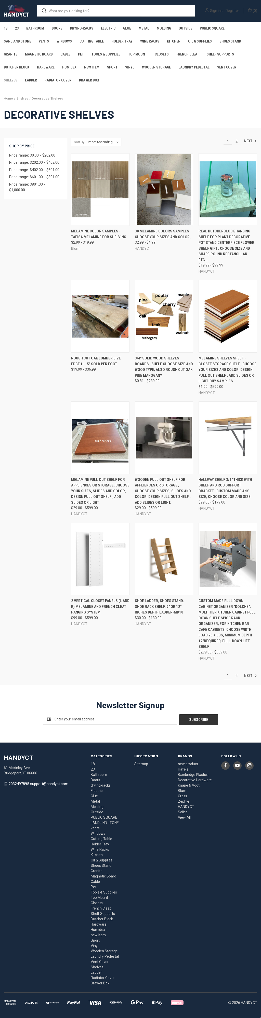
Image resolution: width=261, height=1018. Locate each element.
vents (44, 41)
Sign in (215, 11)
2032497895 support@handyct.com (38, 783)
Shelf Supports (220, 54)
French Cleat (187, 54)
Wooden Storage (156, 67)
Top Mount (137, 54)
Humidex (69, 67)
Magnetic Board (39, 54)
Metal (144, 28)
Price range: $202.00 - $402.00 (34, 162)
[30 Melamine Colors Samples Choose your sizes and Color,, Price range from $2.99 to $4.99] (164, 189)
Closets (162, 54)
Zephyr (183, 801)
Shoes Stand (230, 41)
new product (188, 763)
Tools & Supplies (106, 54)
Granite (10, 54)
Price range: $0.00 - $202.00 (32, 155)
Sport (112, 67)
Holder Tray (122, 41)
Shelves (10, 80)
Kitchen (173, 41)
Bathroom (35, 28)
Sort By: (79, 142)
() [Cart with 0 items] (252, 10)
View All (184, 817)
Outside (185, 28)
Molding (164, 28)
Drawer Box (89, 80)
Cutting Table (92, 41)
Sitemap (141, 763)
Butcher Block (16, 67)
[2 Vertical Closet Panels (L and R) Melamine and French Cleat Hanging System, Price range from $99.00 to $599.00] (100, 559)
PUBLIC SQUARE (212, 28)
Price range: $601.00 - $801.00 (34, 177)
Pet (81, 54)
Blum (182, 790)
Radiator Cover (58, 80)
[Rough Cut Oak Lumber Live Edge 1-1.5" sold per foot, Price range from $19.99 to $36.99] (100, 316)
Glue (127, 28)
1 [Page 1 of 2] (228, 141)
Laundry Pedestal (194, 67)
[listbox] (104, 142)
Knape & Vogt (189, 785)
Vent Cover (226, 67)
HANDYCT (186, 806)
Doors (57, 28)
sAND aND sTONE (17, 41)
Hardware (46, 67)
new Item (91, 67)
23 (17, 28)
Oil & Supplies (200, 41)
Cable (65, 54)
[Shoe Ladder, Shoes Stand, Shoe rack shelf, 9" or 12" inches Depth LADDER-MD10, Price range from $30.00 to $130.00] (164, 559)
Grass (182, 795)
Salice (183, 812)
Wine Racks (149, 41)
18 (5, 28)
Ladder (31, 80)
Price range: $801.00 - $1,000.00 (27, 187)
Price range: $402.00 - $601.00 (34, 170)
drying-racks (81, 28)
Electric (108, 28)
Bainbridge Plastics (193, 774)
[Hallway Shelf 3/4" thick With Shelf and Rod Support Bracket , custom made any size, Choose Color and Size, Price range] (228, 437)
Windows (64, 41)
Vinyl (129, 67)
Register (232, 11)
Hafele (183, 769)
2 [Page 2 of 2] (237, 141)
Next (250, 141)
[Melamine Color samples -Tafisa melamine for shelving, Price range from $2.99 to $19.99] (100, 189)
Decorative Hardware (195, 779)
